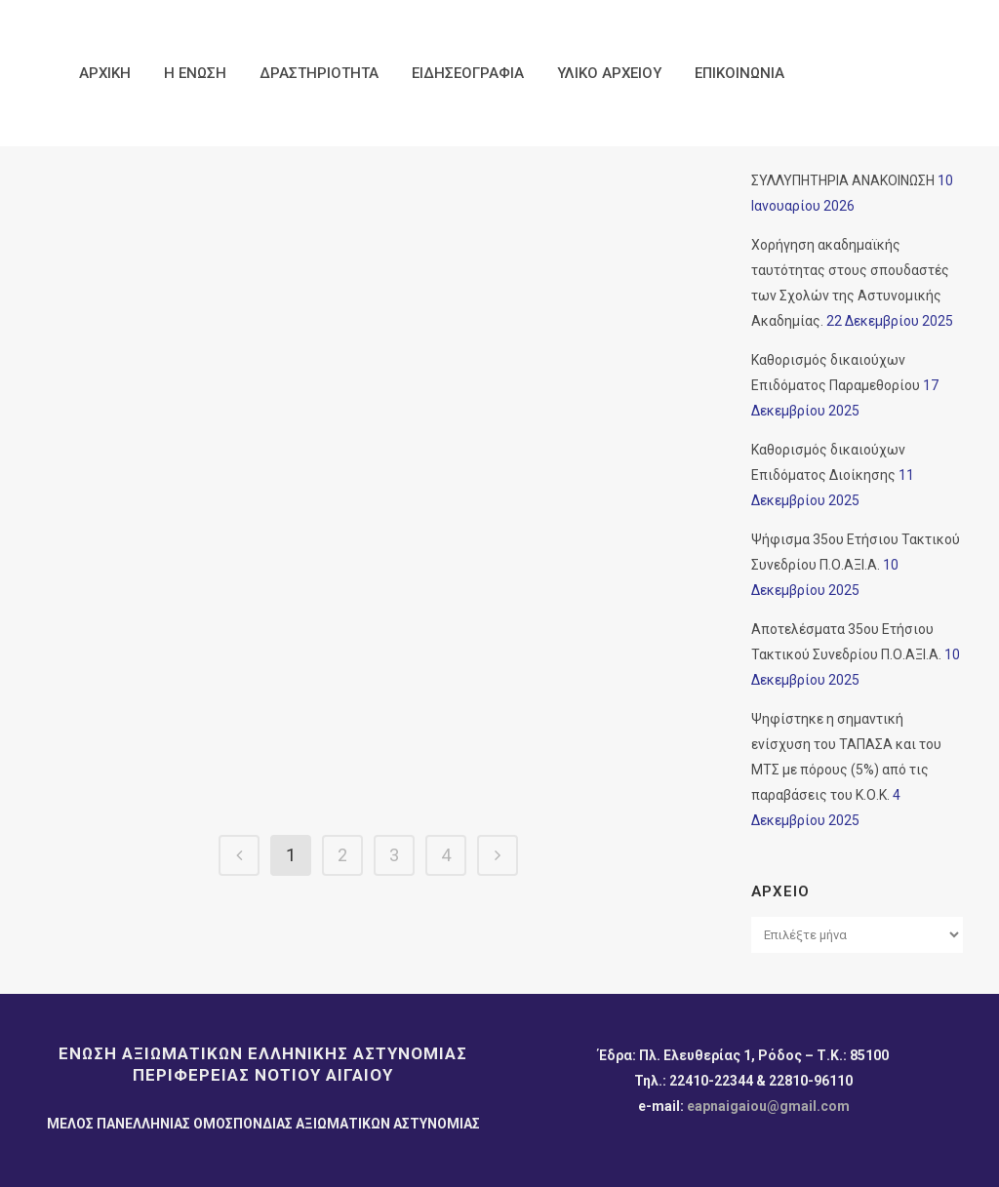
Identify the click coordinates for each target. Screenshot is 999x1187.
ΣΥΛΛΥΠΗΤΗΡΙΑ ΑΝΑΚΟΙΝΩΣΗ (843, 180)
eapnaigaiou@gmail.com (768, 1106)
